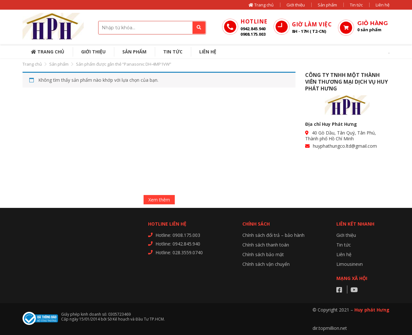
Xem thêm (159, 200)
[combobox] (152, 27)
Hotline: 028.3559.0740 (179, 252)
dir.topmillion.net (330, 328)
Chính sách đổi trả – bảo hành (273, 235)
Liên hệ (382, 5)
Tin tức (356, 5)
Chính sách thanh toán (265, 245)
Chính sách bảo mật (263, 254)
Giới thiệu (295, 5)
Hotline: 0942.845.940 (177, 244)
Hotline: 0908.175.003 (177, 235)
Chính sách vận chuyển (266, 264)
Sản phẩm (327, 5)
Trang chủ (261, 5)
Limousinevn (349, 264)
